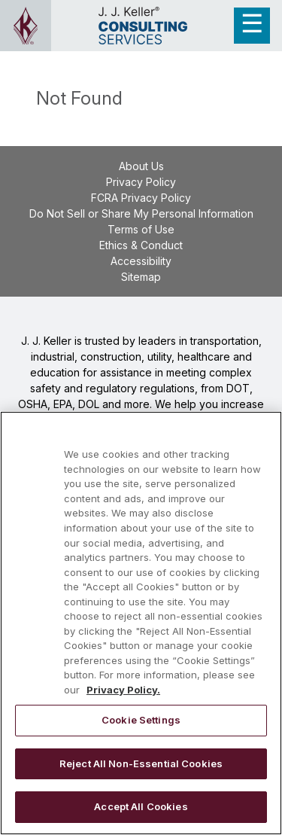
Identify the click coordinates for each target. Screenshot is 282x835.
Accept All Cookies (140, 806)
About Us (141, 166)
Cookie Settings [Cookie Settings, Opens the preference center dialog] (141, 720)
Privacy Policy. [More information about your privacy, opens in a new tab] (123, 690)
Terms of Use (141, 229)
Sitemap (141, 276)
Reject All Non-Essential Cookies (141, 763)
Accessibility (141, 260)
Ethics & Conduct (141, 245)
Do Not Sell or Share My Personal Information (141, 213)
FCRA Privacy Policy (141, 197)
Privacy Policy (141, 181)
